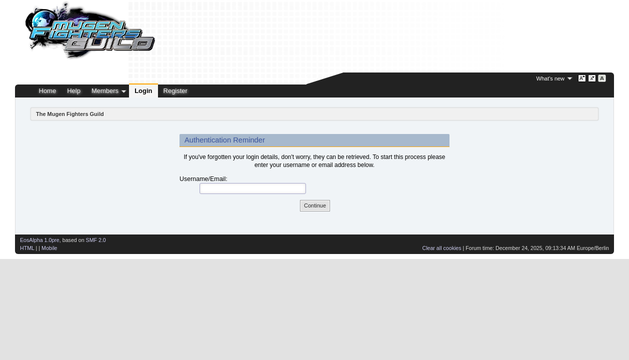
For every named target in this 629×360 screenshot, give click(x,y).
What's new (550, 79)
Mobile (49, 248)
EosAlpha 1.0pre (40, 240)
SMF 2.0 (96, 240)
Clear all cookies (441, 248)
